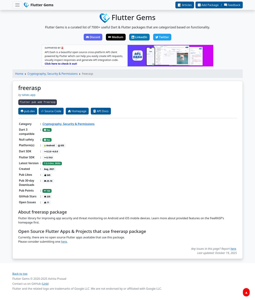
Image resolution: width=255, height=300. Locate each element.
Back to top (20, 274)
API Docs (100, 111)
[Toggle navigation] (17, 5)
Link (45, 284)
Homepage (77, 111)
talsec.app (28, 95)
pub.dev (28, 111)
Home (19, 74)
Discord (93, 37)
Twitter (162, 37)
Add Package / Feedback (219, 5)
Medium (115, 37)
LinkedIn (139, 37)
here (64, 242)
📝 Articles (185, 5)
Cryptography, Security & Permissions (53, 74)
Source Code (51, 111)
